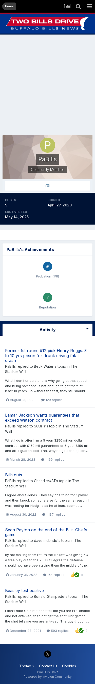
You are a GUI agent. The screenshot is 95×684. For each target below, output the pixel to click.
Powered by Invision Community (48, 676)
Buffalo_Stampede (49, 596)
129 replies (52, 400)
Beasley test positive (24, 590)
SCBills (39, 426)
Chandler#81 (44, 481)
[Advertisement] (47, 85)
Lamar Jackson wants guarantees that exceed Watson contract (42, 417)
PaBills (10, 366)
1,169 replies (52, 459)
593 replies (58, 631)
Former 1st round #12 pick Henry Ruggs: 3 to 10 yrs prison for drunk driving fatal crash (46, 355)
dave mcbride (45, 540)
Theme (26, 666)
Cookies (69, 666)
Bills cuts (13, 474)
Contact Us (48, 666)
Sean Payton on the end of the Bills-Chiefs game (46, 532)
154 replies (53, 575)
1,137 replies (53, 514)
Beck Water (43, 366)
